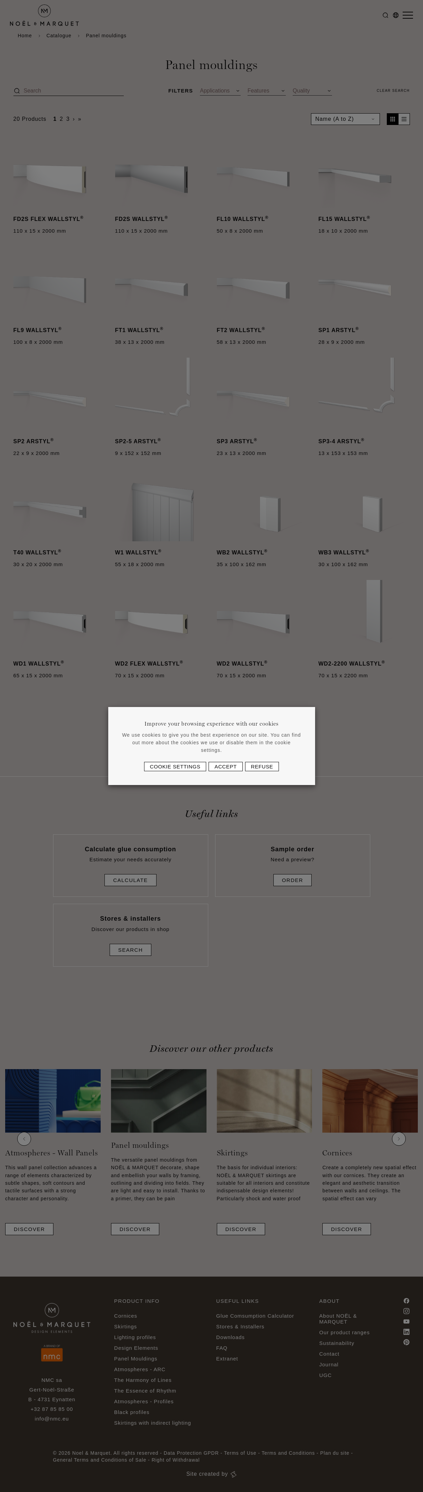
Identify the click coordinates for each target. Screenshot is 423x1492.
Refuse (262, 766)
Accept (225, 766)
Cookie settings (175, 766)
